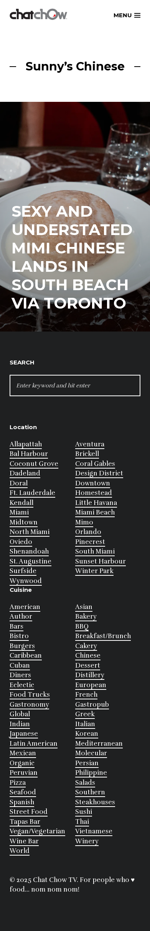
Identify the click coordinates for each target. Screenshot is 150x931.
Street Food (29, 812)
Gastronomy (29, 705)
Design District (99, 473)
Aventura (89, 444)
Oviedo (21, 542)
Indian (20, 724)
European (90, 685)
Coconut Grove (34, 464)
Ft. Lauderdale (32, 493)
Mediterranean (99, 744)
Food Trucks (30, 695)
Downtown (92, 483)
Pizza (18, 783)
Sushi (83, 812)
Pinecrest (90, 542)
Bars (16, 626)
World (20, 851)
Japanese (24, 734)
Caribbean (26, 656)
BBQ (82, 626)
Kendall (21, 503)
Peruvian (24, 773)
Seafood (23, 792)
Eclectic (22, 685)
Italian (85, 724)
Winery (87, 841)
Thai (82, 822)
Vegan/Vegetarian (37, 831)
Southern (90, 792)
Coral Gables (95, 464)
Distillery (89, 675)
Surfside (23, 571)
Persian (87, 763)
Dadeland (25, 473)
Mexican (23, 753)
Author (21, 616)
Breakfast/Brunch (103, 636)
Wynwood (26, 581)
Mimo (84, 522)
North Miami (29, 532)
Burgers (22, 646)
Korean (86, 734)
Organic (22, 763)
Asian (83, 607)
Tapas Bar (25, 822)
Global (20, 714)
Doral (19, 483)
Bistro (19, 636)
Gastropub (92, 705)
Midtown (24, 522)
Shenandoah (29, 551)
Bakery (86, 616)
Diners (20, 675)
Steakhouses (95, 802)
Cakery (86, 646)
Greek (85, 714)
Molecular (91, 753)
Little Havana (96, 503)
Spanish (22, 802)
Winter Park (94, 571)
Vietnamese (93, 831)
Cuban (20, 666)
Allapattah (26, 444)
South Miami (95, 551)
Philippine (91, 773)
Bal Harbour (29, 454)
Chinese (88, 656)
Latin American (34, 744)
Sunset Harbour (100, 561)
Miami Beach (95, 512)
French (86, 695)
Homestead (93, 493)
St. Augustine (30, 561)
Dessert (87, 666)
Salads (85, 783)
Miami (19, 512)
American (25, 607)
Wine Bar (24, 841)
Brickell (87, 454)
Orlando (88, 532)
